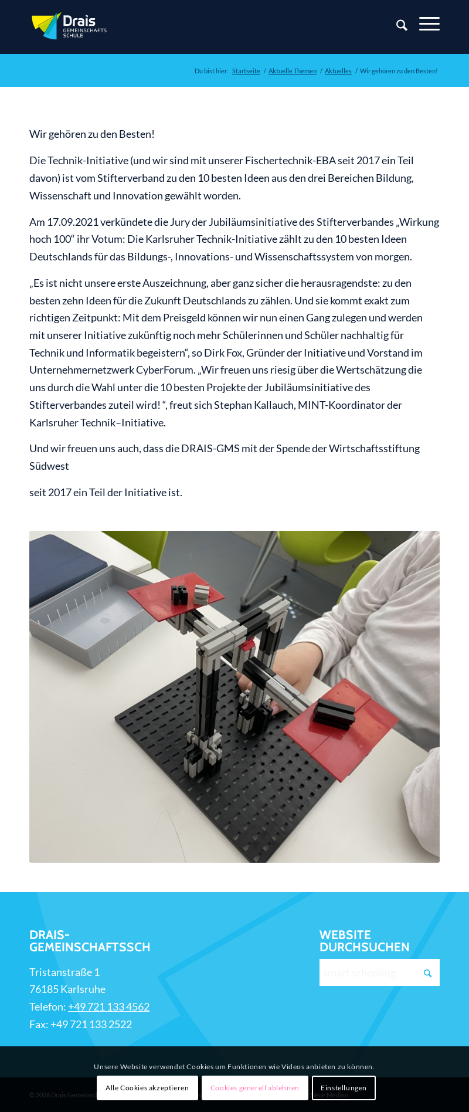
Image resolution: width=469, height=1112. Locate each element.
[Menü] (423, 24)
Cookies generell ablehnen (255, 1087)
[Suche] (396, 27)
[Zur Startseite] (70, 27)
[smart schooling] (380, 972)
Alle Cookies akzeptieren (147, 1087)
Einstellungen (344, 1087)
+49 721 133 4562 (108, 1006)
